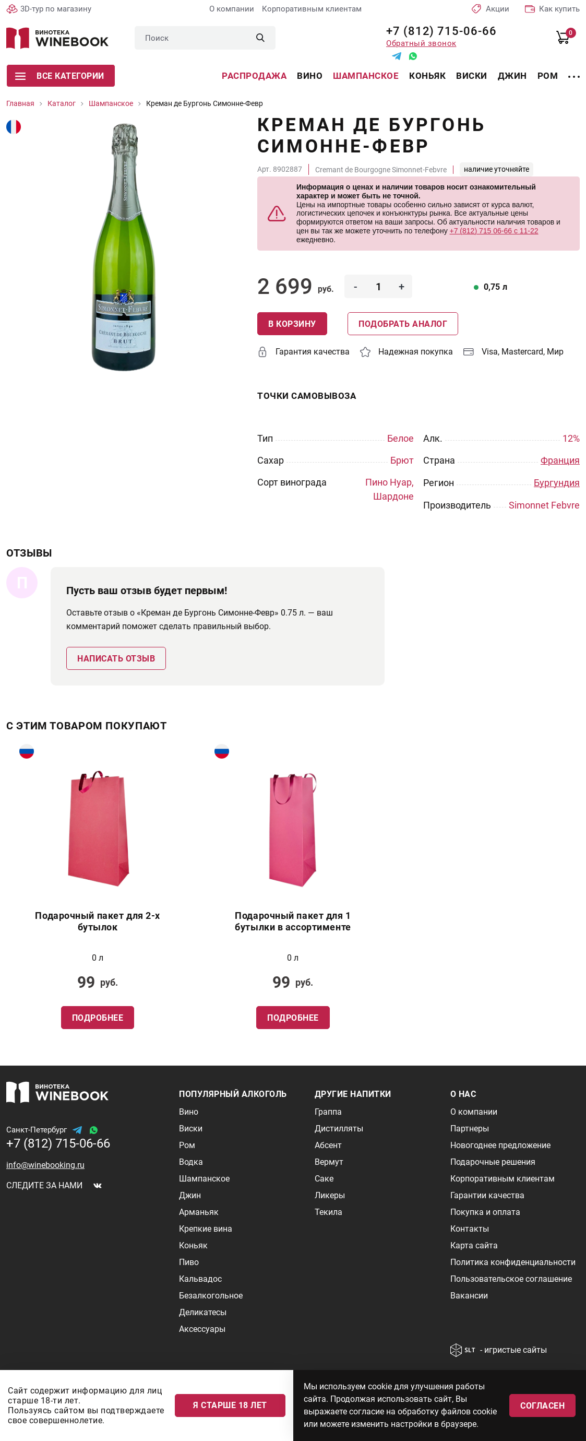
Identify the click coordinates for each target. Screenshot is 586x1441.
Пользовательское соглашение (511, 1279)
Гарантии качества (487, 1195)
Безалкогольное (211, 1296)
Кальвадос (200, 1279)
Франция (560, 460)
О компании (231, 9)
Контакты (469, 1229)
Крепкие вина (205, 1229)
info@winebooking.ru (45, 1165)
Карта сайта (474, 1245)
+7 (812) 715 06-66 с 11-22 (494, 231)
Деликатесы (202, 1312)
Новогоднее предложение (500, 1145)
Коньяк (427, 75)
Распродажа (254, 75)
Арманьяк (199, 1212)
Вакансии (469, 1296)
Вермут (329, 1162)
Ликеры (330, 1195)
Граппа (328, 1112)
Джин (512, 75)
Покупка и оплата (485, 1212)
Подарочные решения (492, 1162)
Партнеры (469, 1128)
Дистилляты (339, 1128)
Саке (324, 1179)
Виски (471, 75)
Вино (309, 75)
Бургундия (557, 482)
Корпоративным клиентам (312, 9)
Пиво (189, 1262)
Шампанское (366, 75)
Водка (191, 1162)
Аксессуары (202, 1329)
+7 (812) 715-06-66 (437, 31)
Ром (547, 75)
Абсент (328, 1145)
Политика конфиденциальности (513, 1262)
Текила (328, 1212)
